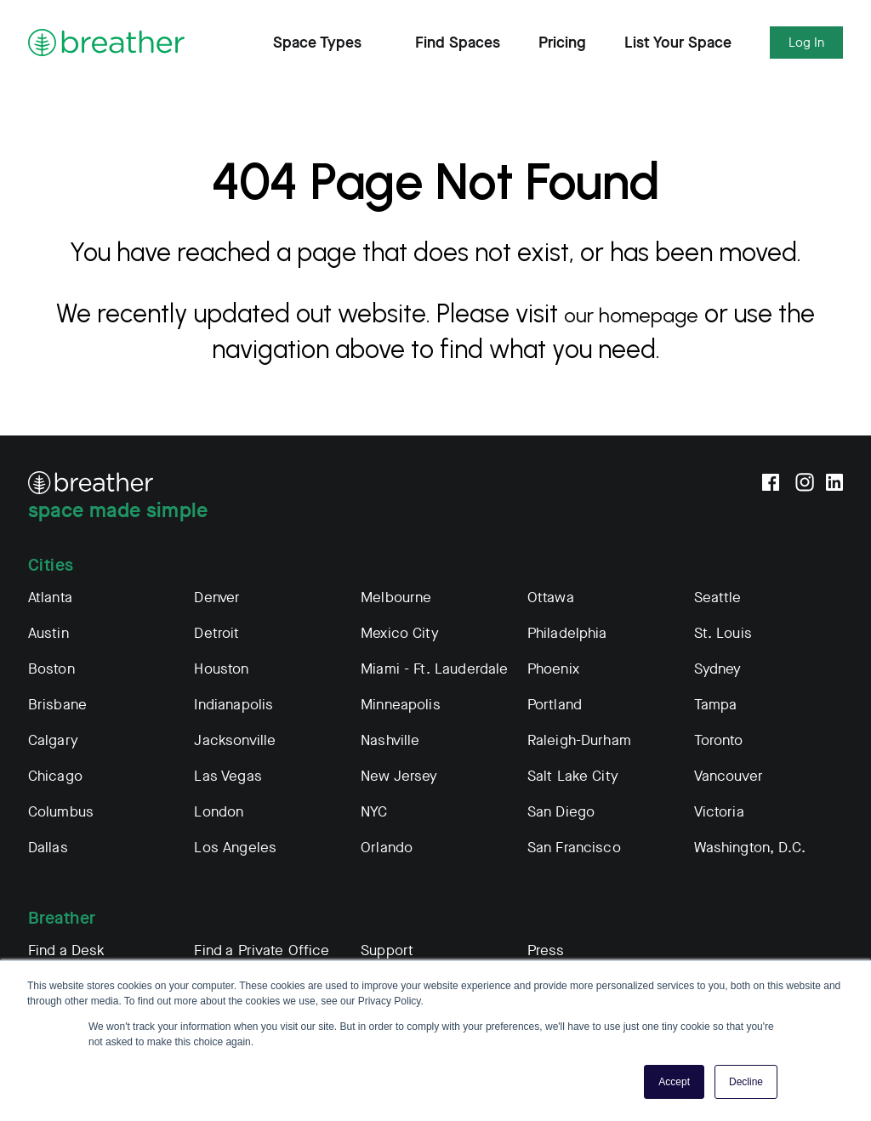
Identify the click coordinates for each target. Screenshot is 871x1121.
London (218, 812)
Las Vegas (227, 776)
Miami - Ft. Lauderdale (434, 669)
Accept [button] (674, 1082)
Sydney (718, 669)
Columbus (61, 812)
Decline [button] (746, 1082)
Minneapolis (401, 704)
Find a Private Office (261, 950)
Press (546, 950)
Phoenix (553, 669)
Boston (51, 669)
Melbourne (396, 597)
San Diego (561, 812)
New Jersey (399, 776)
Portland (554, 704)
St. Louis (723, 633)
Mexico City (400, 633)
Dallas (48, 847)
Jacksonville (235, 740)
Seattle (718, 597)
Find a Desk (66, 950)
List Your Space (678, 43)
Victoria (719, 812)
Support (387, 950)
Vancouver (728, 776)
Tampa (715, 704)
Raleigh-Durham (579, 740)
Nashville (390, 740)
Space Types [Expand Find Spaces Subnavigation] (325, 43)
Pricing (562, 43)
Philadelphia (567, 633)
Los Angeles (235, 847)
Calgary (53, 740)
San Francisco (574, 847)
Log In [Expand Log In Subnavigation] (806, 42)
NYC (374, 812)
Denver (217, 597)
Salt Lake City (572, 776)
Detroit (216, 633)
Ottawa (550, 597)
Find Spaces (457, 43)
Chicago (55, 776)
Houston (221, 669)
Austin (48, 633)
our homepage (631, 313)
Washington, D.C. (750, 847)
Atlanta (50, 597)
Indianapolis (233, 704)
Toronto (718, 740)
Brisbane (57, 704)
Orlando (387, 847)
